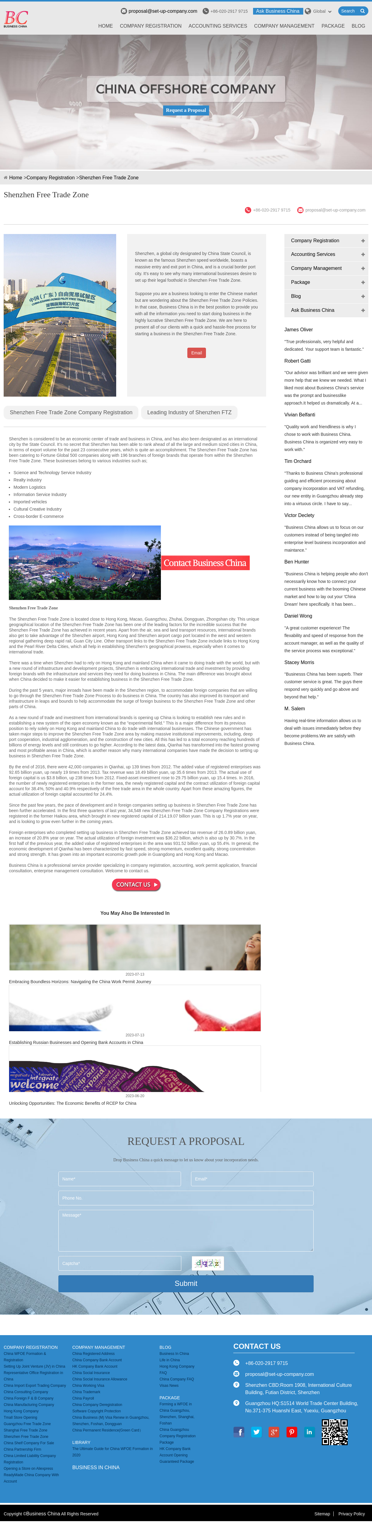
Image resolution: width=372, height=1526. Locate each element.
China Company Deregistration (97, 1405)
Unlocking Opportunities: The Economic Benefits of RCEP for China (72, 1103)
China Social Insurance (91, 1373)
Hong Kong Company (21, 1411)
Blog (358, 26)
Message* (186, 1231)
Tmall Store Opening (20, 1417)
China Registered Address (93, 1354)
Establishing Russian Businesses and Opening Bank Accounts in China (76, 1042)
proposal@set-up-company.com (159, 11)
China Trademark (86, 1392)
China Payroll (83, 1398)
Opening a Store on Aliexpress (28, 1468)
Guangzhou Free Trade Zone (27, 1424)
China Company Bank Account (97, 1360)
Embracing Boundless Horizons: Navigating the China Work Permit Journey (80, 981)
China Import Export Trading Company (35, 1385)
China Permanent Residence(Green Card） (107, 1430)
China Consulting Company (26, 1392)
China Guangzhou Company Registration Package (178, 1436)
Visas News (169, 1385)
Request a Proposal (186, 110)
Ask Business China (277, 11)
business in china (96, 1467)
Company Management (284, 26)
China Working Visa (88, 1385)
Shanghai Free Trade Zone (25, 1430)
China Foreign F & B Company (28, 1398)
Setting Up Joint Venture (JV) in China (34, 1366)
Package (333, 26)
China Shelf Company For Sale (29, 1443)
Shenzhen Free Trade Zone (109, 177)
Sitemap (322, 1513)
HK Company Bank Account (94, 1366)
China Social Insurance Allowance (99, 1379)
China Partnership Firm (22, 1449)
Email (196, 352)
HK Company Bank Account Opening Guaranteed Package (177, 1455)
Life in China (170, 1360)
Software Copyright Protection (96, 1411)
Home (105, 26)
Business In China (174, 1354)
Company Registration (151, 26)
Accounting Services (218, 26)
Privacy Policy (352, 1513)
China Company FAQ (177, 1379)
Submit (186, 1283)
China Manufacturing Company (29, 1405)
